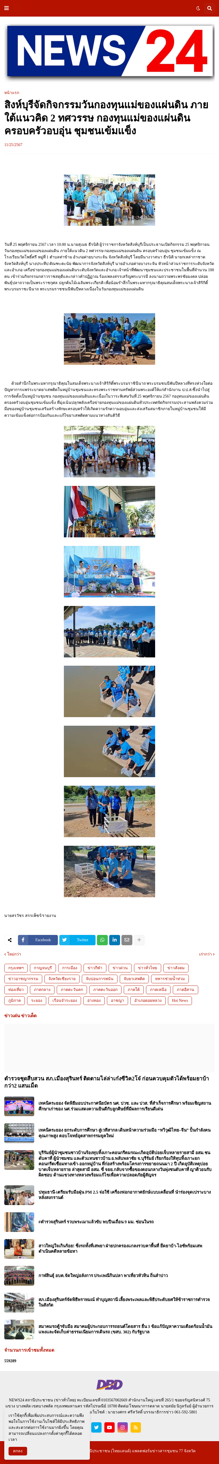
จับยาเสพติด (134, 979)
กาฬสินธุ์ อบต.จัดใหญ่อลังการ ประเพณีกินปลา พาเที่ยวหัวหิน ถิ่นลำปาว (103, 1275)
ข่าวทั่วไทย (147, 968)
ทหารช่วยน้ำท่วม (170, 979)
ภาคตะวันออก (105, 990)
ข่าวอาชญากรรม (23, 979)
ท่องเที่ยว (16, 990)
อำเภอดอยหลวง (148, 1000)
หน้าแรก (11, 93)
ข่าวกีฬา (95, 968)
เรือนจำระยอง (64, 1000)
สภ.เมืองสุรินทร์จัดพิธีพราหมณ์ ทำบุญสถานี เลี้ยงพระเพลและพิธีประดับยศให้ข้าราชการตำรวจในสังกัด (124, 1302)
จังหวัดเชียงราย (62, 979)
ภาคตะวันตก (72, 990)
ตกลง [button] (18, 1451)
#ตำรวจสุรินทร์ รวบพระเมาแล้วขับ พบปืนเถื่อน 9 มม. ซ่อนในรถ (96, 1222)
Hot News (180, 1000)
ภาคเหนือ (158, 990)
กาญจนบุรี (43, 968)
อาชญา (117, 1000)
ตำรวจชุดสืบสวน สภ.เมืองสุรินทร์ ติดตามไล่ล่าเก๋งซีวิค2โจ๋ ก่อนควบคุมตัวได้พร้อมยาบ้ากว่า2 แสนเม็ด (106, 1082)
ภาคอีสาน (185, 990)
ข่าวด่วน (120, 968)
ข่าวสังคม (175, 968)
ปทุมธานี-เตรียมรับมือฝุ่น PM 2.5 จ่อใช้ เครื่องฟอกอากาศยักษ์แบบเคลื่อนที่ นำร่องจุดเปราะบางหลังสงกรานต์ (124, 1195)
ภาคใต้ (134, 990)
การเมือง (69, 968)
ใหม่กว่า (14, 954)
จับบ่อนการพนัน (99, 979)
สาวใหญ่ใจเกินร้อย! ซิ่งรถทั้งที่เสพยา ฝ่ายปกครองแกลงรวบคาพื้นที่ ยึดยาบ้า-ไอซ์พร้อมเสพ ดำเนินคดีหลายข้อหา (120, 1249)
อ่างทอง (94, 1000)
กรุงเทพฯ (16, 968)
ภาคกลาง (42, 990)
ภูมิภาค (14, 1000)
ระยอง (36, 1000)
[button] (6, 8)
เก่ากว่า (205, 954)
